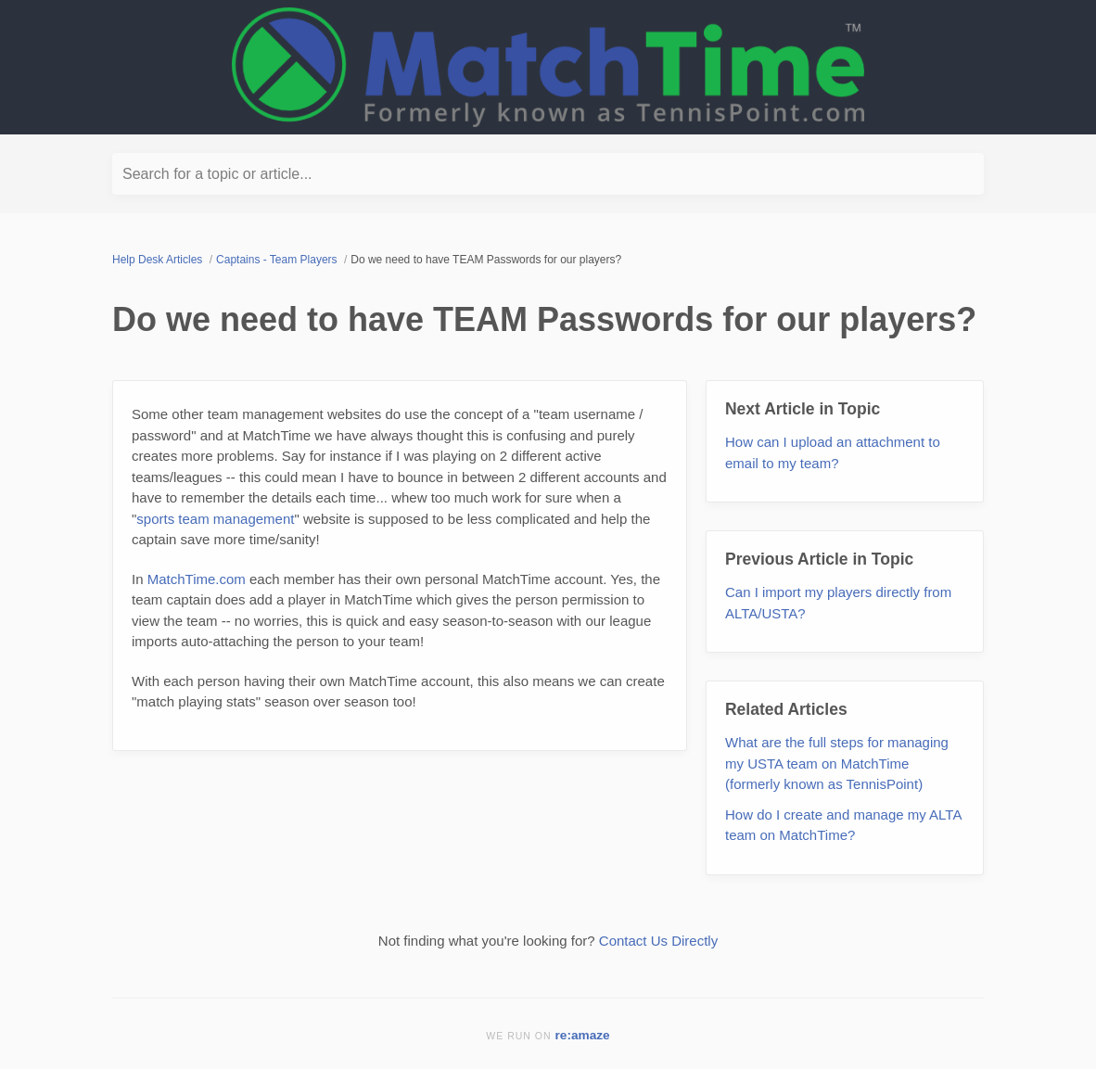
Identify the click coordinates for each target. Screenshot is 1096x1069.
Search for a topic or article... (217, 174)
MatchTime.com (196, 579)
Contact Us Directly (658, 940)
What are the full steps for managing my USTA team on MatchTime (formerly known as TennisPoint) (837, 763)
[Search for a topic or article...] (548, 174)
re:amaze (582, 1035)
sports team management (215, 519)
